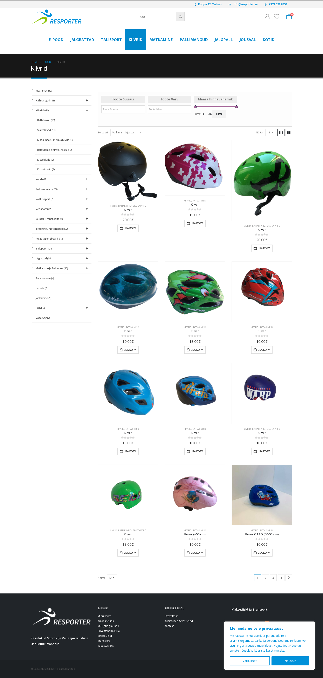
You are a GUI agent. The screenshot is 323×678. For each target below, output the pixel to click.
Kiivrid (136, 39)
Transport (104, 641)
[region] (269, 646)
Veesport (62, 209)
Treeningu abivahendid (62, 228)
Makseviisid (105, 636)
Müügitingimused (108, 626)
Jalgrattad (82, 39)
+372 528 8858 (276, 4)
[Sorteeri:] (126, 132)
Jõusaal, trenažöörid (62, 218)
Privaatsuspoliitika (109, 631)
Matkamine (161, 39)
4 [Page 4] (281, 578)
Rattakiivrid (125, 205)
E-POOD (56, 39)
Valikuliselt (250, 661)
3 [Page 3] (273, 578)
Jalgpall (224, 39)
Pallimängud (194, 39)
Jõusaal (248, 39)
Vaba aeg (43, 318)
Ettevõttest (171, 616)
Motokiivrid (45, 159)
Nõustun (290, 661)
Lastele (41, 288)
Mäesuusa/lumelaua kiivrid (55, 140)
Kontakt (169, 626)
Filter (219, 114)
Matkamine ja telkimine (62, 268)
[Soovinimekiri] (277, 16)
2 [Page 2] (265, 578)
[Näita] (270, 132)
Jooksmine (43, 298)
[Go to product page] (128, 170)
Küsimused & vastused (179, 621)
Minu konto (104, 616)
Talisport (111, 39)
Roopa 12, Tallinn (208, 4)
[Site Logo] (56, 16)
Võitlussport (62, 199)
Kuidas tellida (106, 621)
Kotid (269, 39)
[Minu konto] (267, 16)
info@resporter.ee (243, 4)
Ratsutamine (45, 278)
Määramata (44, 90)
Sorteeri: (103, 132)
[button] (280, 132)
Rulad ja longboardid (62, 238)
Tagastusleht (106, 645)
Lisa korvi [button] (130, 228)
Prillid (62, 308)
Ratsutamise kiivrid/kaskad (54, 150)
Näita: (259, 132)
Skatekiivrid (139, 205)
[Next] (289, 577)
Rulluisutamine (62, 189)
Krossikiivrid (46, 169)
